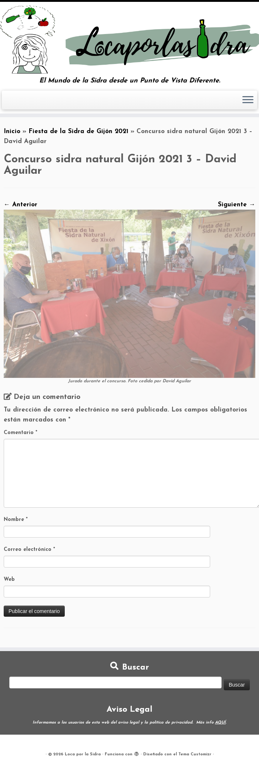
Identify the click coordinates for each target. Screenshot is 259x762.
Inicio (12, 131)
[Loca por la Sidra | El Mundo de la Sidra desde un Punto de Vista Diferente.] (129, 40)
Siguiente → (236, 204)
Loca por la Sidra (83, 754)
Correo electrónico (29, 549)
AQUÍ (220, 723)
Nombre (16, 519)
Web (9, 579)
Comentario (20, 433)
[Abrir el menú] (247, 100)
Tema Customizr (194, 754)
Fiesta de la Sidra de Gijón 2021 (78, 131)
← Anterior (20, 204)
